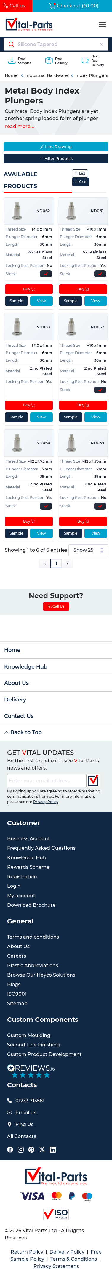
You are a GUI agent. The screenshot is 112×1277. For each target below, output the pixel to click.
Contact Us (18, 716)
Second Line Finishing (33, 1045)
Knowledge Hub (25, 666)
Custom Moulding (28, 1035)
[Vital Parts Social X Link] (42, 1150)
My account (21, 895)
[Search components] (56, 44)
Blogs (13, 984)
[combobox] (56, 44)
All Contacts (21, 1136)
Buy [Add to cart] (29, 289)
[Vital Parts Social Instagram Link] (21, 1150)
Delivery (15, 699)
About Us (16, 683)
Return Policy (27, 1252)
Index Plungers (92, 75)
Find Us (24, 1124)
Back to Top (23, 732)
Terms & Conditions (73, 1259)
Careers (16, 956)
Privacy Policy (45, 802)
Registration (22, 876)
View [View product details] (41, 301)
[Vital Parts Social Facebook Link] (10, 1150)
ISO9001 (17, 994)
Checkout (73, 6)
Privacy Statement (56, 1266)
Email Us (25, 1112)
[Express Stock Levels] (46, 273)
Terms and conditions (33, 937)
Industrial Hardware (46, 75)
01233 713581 (29, 1100)
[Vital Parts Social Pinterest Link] (31, 1150)
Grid (81, 181)
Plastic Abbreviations (32, 965)
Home (11, 75)
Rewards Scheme (28, 867)
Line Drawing (56, 146)
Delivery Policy (66, 1252)
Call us (14, 6)
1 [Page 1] (56, 563)
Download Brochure (31, 905)
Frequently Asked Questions (41, 848)
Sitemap (17, 1003)
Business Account (28, 838)
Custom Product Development (44, 1054)
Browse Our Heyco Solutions (41, 975)
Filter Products (56, 158)
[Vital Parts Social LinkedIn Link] (53, 1150)
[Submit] (11, 44)
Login (14, 886)
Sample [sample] (16, 301)
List (80, 173)
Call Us (56, 606)
